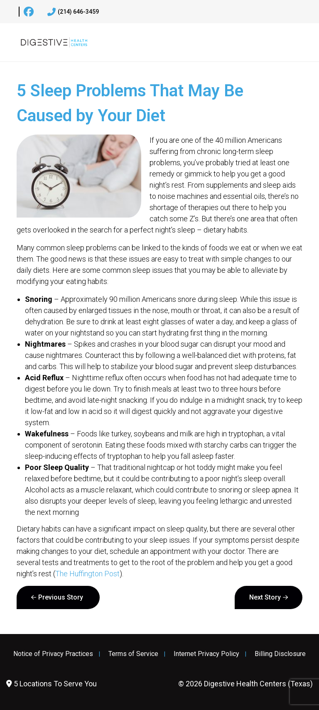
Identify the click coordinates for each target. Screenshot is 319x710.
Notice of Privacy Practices (53, 654)
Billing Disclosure (280, 654)
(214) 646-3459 (73, 12)
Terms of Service (133, 654)
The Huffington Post (87, 573)
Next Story (265, 597)
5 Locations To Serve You (51, 683)
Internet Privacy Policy (206, 654)
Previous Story (60, 597)
